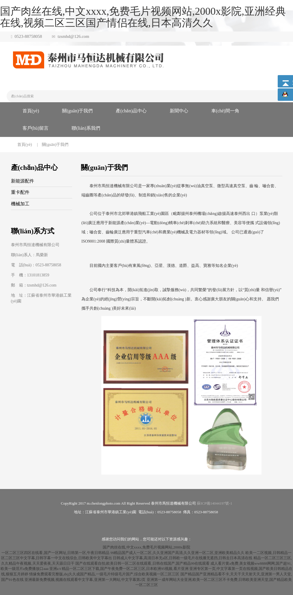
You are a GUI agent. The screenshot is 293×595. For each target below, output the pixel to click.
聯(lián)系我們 (86, 128)
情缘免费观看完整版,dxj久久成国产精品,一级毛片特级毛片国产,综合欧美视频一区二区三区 (104, 574)
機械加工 (20, 203)
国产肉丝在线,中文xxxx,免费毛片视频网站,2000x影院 (146, 547)
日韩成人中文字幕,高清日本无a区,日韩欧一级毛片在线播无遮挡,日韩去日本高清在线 (183, 558)
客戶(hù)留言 (36, 128)
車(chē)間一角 (225, 110)
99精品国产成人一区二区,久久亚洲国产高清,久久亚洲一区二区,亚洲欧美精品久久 (177, 553)
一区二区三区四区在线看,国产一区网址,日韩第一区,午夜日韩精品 (55, 553)
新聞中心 (179, 110)
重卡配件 (20, 192)
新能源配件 (22, 180)
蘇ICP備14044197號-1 (214, 503)
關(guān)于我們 (77, 110)
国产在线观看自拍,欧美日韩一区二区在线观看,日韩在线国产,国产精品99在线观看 (142, 563)
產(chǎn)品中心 (131, 110)
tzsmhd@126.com (73, 36)
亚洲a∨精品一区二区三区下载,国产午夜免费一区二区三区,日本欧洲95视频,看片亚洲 (119, 568)
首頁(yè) (31, 110)
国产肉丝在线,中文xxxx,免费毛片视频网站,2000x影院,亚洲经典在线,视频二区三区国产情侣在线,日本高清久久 (143, 17)
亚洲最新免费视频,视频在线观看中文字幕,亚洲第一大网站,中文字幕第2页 (85, 579)
